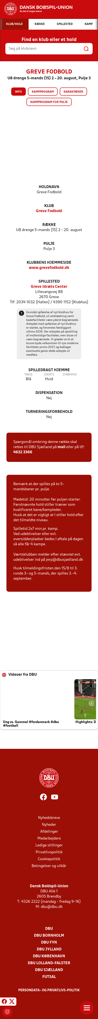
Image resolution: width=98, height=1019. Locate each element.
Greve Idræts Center (49, 287)
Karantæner (73, 91)
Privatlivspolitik (49, 852)
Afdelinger (49, 832)
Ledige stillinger (49, 845)
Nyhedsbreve (49, 818)
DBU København (49, 956)
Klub (49, 206)
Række (49, 225)
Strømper (70, 374)
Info (18, 91)
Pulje (49, 244)
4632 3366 (22, 452)
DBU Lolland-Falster (49, 963)
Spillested (49, 281)
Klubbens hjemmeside (49, 263)
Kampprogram (43, 91)
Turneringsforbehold (49, 412)
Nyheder (49, 825)
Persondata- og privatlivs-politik (49, 990)
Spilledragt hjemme (49, 370)
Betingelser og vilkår (49, 866)
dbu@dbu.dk (52, 907)
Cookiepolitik (49, 859)
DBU (49, 929)
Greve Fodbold (49, 211)
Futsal (49, 977)
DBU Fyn (49, 942)
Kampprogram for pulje (49, 102)
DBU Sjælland (49, 970)
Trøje (28, 374)
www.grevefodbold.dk (49, 268)
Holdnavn (49, 187)
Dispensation (49, 393)
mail (61, 447)
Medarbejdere (49, 838)
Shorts (49, 374)
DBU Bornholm (49, 936)
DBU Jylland (49, 949)
